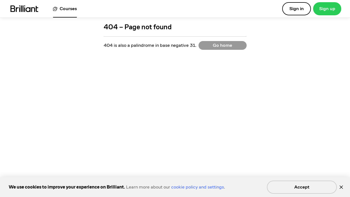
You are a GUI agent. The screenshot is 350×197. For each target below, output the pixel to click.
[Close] (341, 187)
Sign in (296, 8)
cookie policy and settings (197, 187)
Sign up (327, 8)
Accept (302, 187)
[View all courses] (65, 9)
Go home (222, 45)
